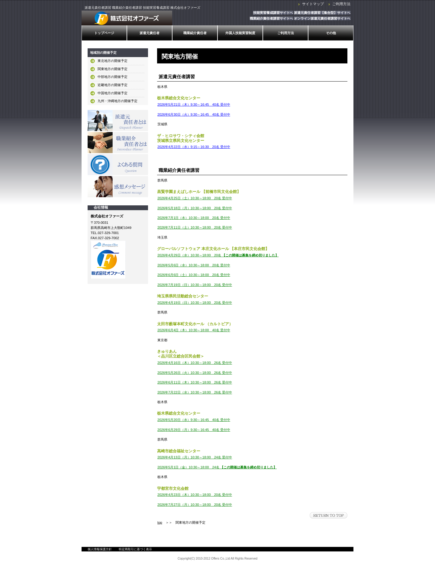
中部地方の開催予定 (112, 77)
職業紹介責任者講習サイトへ (271, 18)
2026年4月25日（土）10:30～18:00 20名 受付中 (194, 198)
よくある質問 (118, 164)
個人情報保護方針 (100, 549)
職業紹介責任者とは (118, 142)
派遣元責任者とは (118, 120)
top (159, 522)
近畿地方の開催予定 (112, 85)
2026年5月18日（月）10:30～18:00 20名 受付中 (194, 208)
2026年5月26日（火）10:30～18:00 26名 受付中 (194, 372)
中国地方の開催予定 (112, 93)
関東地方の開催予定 (112, 69)
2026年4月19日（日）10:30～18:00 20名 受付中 (194, 302)
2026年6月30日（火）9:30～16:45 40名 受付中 (193, 114)
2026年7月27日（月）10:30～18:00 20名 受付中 (194, 504)
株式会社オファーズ (127, 18)
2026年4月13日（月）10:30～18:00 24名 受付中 (194, 457)
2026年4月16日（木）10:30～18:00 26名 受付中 (194, 362)
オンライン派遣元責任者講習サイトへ (322, 18)
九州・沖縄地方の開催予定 (117, 101)
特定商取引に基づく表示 (135, 549)
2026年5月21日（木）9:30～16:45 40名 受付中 (193, 104)
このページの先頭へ (328, 515)
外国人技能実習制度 (240, 33)
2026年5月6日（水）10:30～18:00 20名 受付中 (193, 265)
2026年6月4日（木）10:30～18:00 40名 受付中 (193, 330)
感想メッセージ (118, 186)
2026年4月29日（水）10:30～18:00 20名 (218, 255)
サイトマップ (313, 4)
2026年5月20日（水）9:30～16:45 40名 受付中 (193, 420)
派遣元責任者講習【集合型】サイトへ (322, 12)
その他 (331, 33)
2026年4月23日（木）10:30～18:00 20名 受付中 (194, 494)
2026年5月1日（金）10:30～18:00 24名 (217, 467)
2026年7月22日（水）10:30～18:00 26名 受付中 (194, 392)
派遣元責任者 (150, 33)
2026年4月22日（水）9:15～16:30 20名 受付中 (193, 147)
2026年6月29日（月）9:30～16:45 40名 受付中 (193, 430)
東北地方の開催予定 (112, 61)
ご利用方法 (341, 4)
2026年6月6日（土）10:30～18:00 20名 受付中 (193, 275)
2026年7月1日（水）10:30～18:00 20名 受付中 (193, 218)
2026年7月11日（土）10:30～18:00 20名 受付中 (194, 227)
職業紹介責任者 (195, 33)
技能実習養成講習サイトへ (273, 12)
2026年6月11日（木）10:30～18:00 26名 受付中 (194, 382)
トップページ (104, 33)
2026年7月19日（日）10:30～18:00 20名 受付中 (194, 285)
